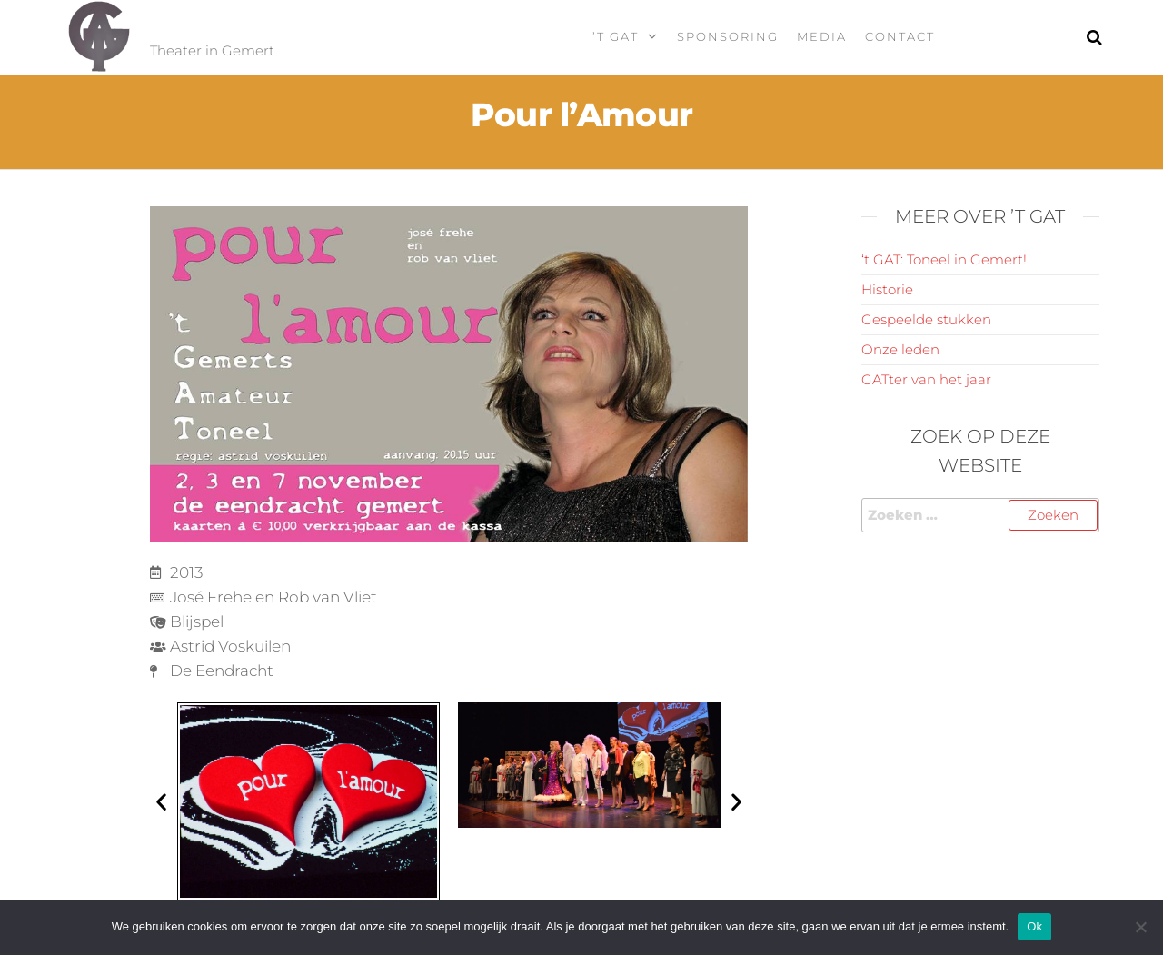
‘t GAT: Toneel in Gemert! (944, 259)
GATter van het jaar (926, 379)
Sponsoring (728, 36)
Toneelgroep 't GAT (299, 26)
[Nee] (1140, 927)
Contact (900, 36)
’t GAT (615, 36)
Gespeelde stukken (926, 319)
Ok (1034, 926)
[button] (161, 801)
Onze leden (900, 349)
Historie (887, 289)
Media (822, 36)
